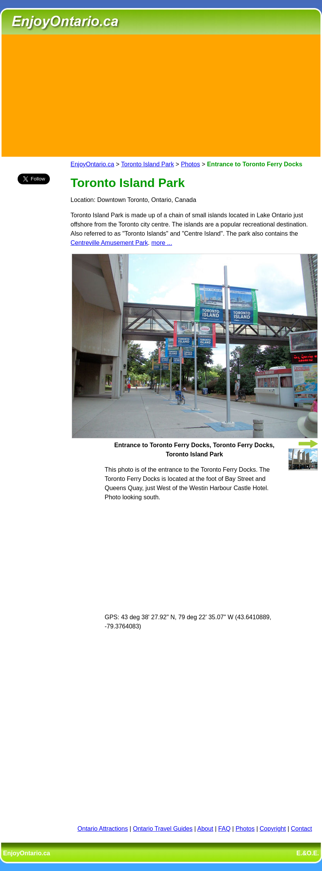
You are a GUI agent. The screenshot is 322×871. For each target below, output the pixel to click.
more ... (161, 242)
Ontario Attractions (102, 828)
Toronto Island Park (147, 164)
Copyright (273, 828)
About (205, 828)
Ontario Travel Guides (163, 828)
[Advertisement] (161, 94)
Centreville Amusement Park (109, 242)
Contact (301, 828)
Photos (190, 164)
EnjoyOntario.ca (92, 164)
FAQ (224, 828)
